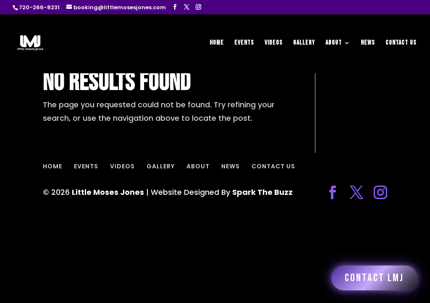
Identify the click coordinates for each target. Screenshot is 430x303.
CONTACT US (401, 43)
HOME (217, 43)
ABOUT (333, 43)
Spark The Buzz (262, 192)
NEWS (368, 43)
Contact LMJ (374, 277)
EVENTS (244, 43)
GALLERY (304, 43)
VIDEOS (274, 43)
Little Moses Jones (108, 192)
